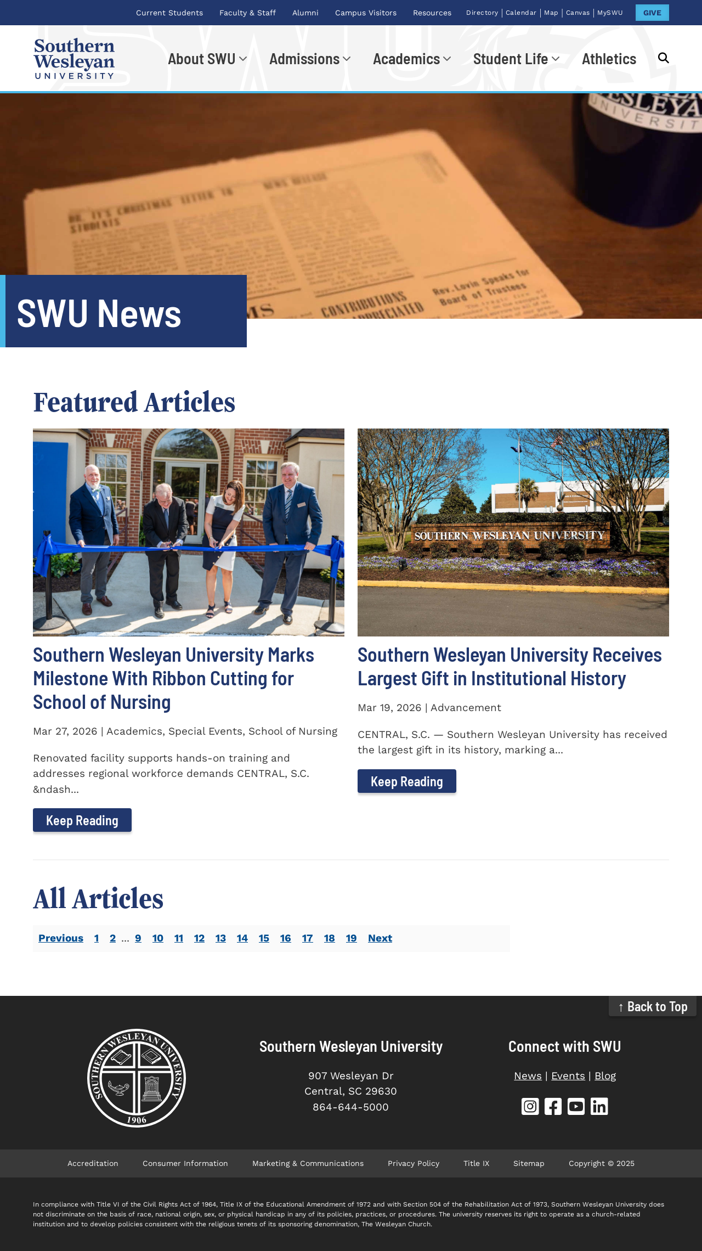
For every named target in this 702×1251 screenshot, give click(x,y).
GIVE (652, 12)
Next (380, 938)
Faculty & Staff (247, 12)
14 (242, 938)
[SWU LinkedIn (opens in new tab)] (599, 1108)
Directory (482, 12)
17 (307, 938)
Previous (60, 938)
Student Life (510, 58)
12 (199, 938)
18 (329, 938)
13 (221, 938)
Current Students (169, 12)
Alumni (305, 12)
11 (178, 938)
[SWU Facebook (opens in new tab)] (553, 1108)
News (528, 1075)
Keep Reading (82, 820)
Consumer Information (185, 1163)
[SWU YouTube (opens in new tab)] (576, 1108)
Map (551, 12)
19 (351, 938)
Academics (406, 58)
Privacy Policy (413, 1163)
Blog (605, 1075)
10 (157, 938)
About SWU (202, 58)
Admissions (304, 58)
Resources (432, 12)
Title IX (476, 1163)
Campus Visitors (366, 12)
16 (285, 938)
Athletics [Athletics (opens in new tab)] (609, 58)
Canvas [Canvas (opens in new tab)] (578, 12)
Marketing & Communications (308, 1163)
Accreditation (92, 1163)
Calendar (521, 12)
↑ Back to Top (653, 1006)
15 (264, 938)
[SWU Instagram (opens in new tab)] (530, 1108)
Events (568, 1075)
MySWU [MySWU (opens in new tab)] (610, 12)
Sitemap (529, 1163)
